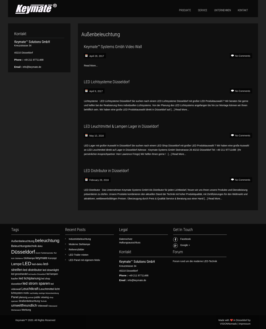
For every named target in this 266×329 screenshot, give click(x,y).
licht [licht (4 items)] (57, 288)
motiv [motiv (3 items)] (26, 293)
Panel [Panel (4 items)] (14, 297)
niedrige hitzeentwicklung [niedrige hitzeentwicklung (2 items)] (49, 293)
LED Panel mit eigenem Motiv (84, 260)
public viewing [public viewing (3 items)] (41, 297)
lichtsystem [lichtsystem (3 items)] (17, 293)
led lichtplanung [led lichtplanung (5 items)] (30, 278)
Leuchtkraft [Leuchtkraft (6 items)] (29, 289)
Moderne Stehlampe (79, 244)
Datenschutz (125, 239)
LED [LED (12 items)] (26, 263)
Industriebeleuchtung (80, 239)
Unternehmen (222, 10)
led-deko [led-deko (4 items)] (37, 264)
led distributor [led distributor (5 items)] (32, 270)
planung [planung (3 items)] (23, 297)
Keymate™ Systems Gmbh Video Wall (113, 46)
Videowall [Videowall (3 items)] (43, 306)
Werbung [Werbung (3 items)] (26, 310)
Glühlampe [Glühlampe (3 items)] (29, 258)
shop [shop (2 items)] (51, 297)
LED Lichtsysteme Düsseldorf (107, 81)
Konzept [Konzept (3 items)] (52, 258)
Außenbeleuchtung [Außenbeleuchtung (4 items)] (22, 241)
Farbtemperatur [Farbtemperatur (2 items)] (47, 253)
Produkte (185, 10)
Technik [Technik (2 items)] (43, 301)
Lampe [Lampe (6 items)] (16, 264)
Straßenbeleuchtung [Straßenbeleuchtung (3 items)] (29, 301)
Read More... (91, 65)
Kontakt (243, 10)
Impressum (245, 323)
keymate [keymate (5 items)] (41, 258)
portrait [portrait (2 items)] (30, 297)
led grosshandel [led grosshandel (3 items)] (19, 274)
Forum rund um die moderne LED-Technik (195, 261)
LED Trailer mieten (78, 254)
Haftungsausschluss (129, 242)
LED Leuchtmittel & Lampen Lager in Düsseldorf (121, 126)
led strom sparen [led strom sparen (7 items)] (36, 283)
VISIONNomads (228, 323)
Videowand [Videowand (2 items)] (52, 306)
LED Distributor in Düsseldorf (106, 170)
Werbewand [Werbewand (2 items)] (16, 310)
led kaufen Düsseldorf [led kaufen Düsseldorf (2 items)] (37, 274)
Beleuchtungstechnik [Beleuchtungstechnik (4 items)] (24, 245)
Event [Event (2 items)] (38, 253)
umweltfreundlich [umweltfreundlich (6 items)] (24, 305)
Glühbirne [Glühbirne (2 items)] (19, 258)
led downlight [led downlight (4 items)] (51, 269)
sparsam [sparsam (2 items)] (14, 301)
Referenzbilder (76, 249)
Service (202, 10)
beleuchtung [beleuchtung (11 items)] (47, 240)
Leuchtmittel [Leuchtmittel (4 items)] (46, 288)
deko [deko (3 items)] (40, 246)
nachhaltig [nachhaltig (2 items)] (34, 293)
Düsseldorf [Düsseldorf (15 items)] (23, 252)
